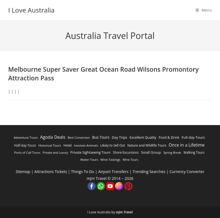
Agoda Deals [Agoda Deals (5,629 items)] (52, 137)
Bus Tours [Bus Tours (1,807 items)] (100, 137)
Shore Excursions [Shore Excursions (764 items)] (125, 152)
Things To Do (82, 171)
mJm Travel (124, 212)
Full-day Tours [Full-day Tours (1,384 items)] (193, 137)
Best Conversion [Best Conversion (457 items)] (79, 137)
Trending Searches (148, 171)
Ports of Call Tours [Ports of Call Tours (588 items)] (27, 152)
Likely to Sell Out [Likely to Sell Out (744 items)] (112, 145)
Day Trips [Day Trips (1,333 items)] (119, 137)
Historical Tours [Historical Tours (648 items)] (49, 145)
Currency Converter (187, 171)
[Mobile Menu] (204, 10)
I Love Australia (31, 9)
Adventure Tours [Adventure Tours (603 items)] (26, 137)
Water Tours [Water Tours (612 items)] (89, 160)
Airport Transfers (113, 171)
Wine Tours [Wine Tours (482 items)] (130, 160)
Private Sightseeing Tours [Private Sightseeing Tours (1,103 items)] (90, 152)
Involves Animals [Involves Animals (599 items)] (86, 145)
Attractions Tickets (50, 171)
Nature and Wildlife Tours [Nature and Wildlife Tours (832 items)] (146, 145)
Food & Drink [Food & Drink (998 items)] (169, 137)
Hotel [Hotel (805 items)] (68, 145)
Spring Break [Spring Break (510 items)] (172, 152)
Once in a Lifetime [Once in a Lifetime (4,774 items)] (187, 145)
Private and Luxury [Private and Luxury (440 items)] (55, 153)
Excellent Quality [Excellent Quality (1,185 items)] (142, 137)
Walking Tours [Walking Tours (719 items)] (193, 152)
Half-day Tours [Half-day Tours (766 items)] (25, 145)
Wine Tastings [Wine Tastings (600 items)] (110, 160)
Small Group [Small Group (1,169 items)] (151, 152)
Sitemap (23, 171)
